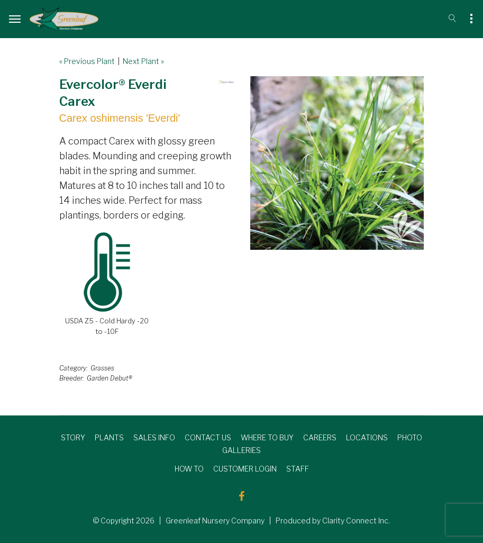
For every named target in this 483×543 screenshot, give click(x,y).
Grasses (102, 368)
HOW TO (189, 468)
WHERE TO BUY (267, 437)
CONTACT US (208, 437)
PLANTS (109, 437)
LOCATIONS (367, 437)
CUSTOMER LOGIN (245, 468)
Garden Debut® (109, 378)
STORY (73, 437)
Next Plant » (143, 61)
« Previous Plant (87, 61)
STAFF (297, 468)
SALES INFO (154, 437)
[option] (337, 163)
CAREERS (319, 437)
